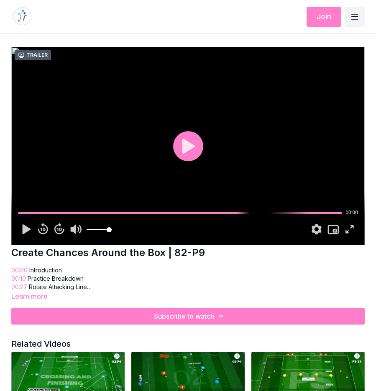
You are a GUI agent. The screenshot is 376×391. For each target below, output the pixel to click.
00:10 (18, 278)
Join (324, 16)
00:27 (19, 286)
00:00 (19, 270)
